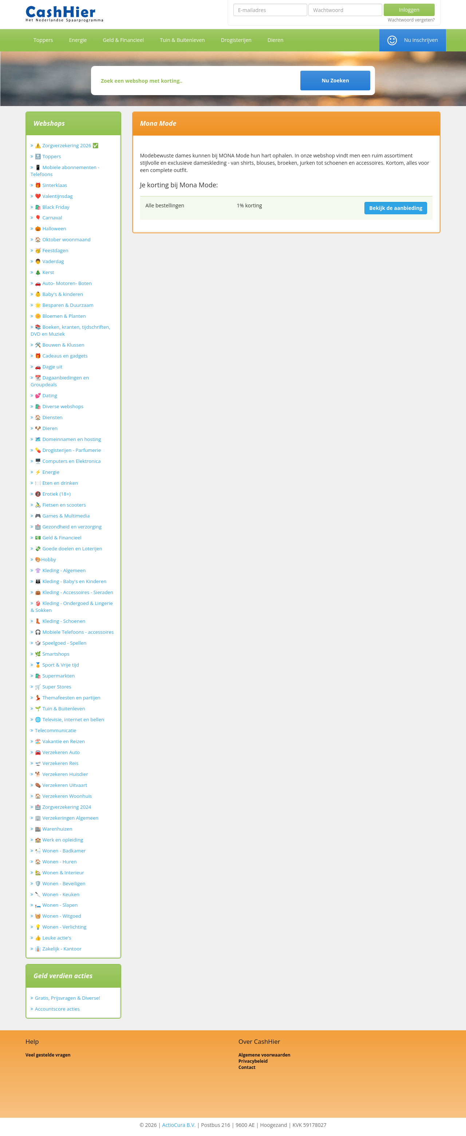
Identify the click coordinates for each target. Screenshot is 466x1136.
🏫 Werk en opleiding (59, 839)
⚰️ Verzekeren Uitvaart (61, 785)
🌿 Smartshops (52, 654)
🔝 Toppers (48, 156)
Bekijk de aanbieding (395, 207)
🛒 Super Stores (53, 686)
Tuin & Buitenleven (182, 39)
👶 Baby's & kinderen (59, 294)
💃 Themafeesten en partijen (67, 697)
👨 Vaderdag (49, 261)
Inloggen (409, 9)
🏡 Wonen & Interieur (59, 872)
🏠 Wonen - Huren (56, 861)
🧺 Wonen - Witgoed (58, 916)
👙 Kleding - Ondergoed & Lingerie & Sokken (72, 606)
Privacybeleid (253, 1061)
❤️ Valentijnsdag (53, 196)
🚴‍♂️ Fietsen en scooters (60, 504)
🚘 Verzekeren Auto (57, 752)
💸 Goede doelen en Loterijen (68, 548)
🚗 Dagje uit (48, 366)
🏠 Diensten (49, 417)
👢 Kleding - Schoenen (60, 621)
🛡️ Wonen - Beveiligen (60, 883)
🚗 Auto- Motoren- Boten (63, 283)
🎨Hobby (45, 559)
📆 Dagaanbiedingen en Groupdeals (60, 381)
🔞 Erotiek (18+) (53, 494)
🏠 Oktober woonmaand (63, 239)
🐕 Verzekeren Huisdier (61, 774)
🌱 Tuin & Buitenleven (60, 708)
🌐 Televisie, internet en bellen (69, 719)
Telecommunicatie (55, 730)
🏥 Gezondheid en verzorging (68, 526)
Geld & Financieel (123, 39)
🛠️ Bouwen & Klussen (59, 344)
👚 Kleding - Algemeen (60, 570)
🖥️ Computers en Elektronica (68, 461)
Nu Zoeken (335, 80)
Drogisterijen (236, 39)
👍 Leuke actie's (53, 937)
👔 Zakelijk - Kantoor (58, 948)
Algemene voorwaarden (264, 1055)
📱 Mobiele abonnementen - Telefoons (65, 170)
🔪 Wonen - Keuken (57, 894)
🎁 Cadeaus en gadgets (61, 355)
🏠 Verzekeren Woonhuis (63, 796)
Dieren (276, 39)
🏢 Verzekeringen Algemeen (67, 818)
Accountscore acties (57, 1009)
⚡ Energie (47, 472)
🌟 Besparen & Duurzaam (64, 305)
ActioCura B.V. (179, 1124)
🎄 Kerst (44, 272)
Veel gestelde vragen (48, 1055)
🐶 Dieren (46, 428)
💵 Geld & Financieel (58, 537)
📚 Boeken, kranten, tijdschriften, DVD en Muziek (70, 330)
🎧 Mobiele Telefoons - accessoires (74, 632)
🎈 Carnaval (48, 217)
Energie (78, 39)
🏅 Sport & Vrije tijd (57, 664)
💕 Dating (46, 395)
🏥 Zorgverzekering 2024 (63, 807)
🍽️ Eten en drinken (56, 483)
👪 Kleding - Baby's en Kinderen (70, 581)
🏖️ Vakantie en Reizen (60, 741)
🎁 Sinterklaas (51, 185)
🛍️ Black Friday (52, 207)
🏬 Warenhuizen (53, 828)
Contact (247, 1067)
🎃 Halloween (50, 228)
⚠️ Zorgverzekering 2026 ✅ (67, 145)
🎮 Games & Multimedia (62, 515)
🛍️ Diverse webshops (59, 406)
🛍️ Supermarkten (55, 675)
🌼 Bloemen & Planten (60, 316)
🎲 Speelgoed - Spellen (60, 643)
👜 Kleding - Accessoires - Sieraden (74, 592)
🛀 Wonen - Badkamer (60, 850)
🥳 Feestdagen (51, 250)
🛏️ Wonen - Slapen (56, 905)
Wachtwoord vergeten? (411, 20)
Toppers (43, 39)
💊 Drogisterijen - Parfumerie (68, 450)
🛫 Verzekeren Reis (56, 763)
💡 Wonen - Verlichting (60, 927)
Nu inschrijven (421, 39)
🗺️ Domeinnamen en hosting (68, 439)
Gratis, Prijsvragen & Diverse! (67, 998)
